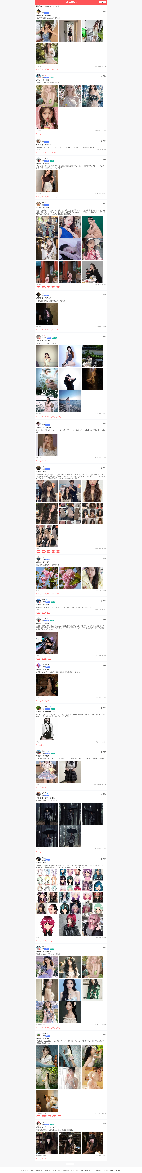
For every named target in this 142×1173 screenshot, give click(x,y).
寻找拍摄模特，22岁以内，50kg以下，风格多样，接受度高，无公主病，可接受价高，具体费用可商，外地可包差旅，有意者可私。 (70, 1042)
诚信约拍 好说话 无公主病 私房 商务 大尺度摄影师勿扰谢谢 (55, 1130)
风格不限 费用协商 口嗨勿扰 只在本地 (48, 18)
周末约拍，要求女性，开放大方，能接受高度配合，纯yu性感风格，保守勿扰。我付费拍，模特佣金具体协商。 (70, 758)
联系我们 (48, 1170)
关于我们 (38, 1170)
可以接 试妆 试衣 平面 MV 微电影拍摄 (48, 954)
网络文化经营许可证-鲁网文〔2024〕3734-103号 (108, 1170)
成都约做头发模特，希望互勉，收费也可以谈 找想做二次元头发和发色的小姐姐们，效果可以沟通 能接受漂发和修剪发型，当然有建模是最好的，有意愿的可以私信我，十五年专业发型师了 (70, 866)
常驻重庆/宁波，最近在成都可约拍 (47, 343)
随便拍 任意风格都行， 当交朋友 (46, 800)
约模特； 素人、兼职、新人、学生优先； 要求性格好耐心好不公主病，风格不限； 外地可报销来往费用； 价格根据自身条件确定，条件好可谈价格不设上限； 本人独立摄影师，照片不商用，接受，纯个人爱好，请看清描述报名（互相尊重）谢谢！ (71, 628)
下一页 (70, 1164)
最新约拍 (39, 6)
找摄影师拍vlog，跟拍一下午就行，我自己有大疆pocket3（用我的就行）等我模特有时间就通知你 (66, 147)
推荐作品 (48, 6)
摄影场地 (56, 6)
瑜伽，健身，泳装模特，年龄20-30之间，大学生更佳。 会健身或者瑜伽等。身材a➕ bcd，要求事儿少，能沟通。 (70, 431)
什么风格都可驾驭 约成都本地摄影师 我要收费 (50, 301)
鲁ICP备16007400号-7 (87, 1170)
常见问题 (53, 1170)
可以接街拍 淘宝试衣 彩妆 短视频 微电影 (49, 82)
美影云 (32, 1170)
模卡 (28, 1170)
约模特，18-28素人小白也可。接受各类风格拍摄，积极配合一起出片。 (58, 672)
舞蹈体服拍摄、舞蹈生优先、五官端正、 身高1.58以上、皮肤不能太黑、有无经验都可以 (64, 607)
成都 (104, 11)
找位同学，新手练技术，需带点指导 (47, 565)
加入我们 (43, 1170)
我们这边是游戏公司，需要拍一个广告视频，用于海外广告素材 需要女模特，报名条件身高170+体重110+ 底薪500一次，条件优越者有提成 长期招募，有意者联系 (70, 715)
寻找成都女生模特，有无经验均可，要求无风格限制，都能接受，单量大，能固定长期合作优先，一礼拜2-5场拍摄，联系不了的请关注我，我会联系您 (70, 167)
